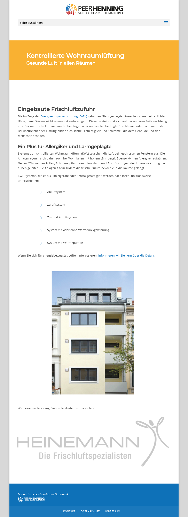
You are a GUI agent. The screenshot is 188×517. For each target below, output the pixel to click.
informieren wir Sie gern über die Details (126, 255)
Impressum (112, 511)
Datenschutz (90, 511)
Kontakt (69, 511)
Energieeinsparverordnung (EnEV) (64, 116)
